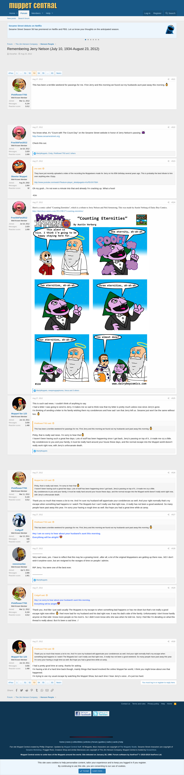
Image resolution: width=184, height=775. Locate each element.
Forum (24, 13)
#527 (173, 515)
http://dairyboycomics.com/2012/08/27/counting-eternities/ (58, 211)
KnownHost (151, 750)
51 (25, 73)
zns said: (38, 169)
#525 (173, 398)
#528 (173, 549)
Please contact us (121, 29)
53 (34, 73)
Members (36, 13)
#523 (173, 161)
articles (87, 742)
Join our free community (56, 29)
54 (39, 73)
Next (58, 73)
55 (43, 73)
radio (109, 742)
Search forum (23, 18)
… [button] (21, 73)
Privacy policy (153, 704)
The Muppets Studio (128, 747)
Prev (11, 73)
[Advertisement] (92, 63)
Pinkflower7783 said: (43, 423)
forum (94, 742)
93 (52, 73)
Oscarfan (13, 54)
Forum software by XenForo (137, 755)
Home (12, 13)
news (68, 742)
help (121, 742)
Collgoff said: (39, 595)
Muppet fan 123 (19, 413)
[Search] (170, 13)
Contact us (125, 704)
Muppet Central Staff (72, 747)
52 (30, 73)
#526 (173, 473)
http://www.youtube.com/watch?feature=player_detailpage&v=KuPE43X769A (66, 182)
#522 (173, 127)
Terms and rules (138, 704)
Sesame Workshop (34, 750)
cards (115, 742)
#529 (173, 588)
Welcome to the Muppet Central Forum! (29, 26)
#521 (173, 79)
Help (48, 13)
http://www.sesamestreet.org (46, 136)
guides (102, 742)
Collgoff (19, 530)
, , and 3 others (57, 391)
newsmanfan (19, 564)
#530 (173, 641)
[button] (17, 13)
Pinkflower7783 (19, 94)
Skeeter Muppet (19, 176)
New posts (11, 18)
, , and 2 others (55, 153)
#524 (173, 202)
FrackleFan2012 (19, 142)
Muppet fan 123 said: (43, 480)
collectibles (77, 742)
